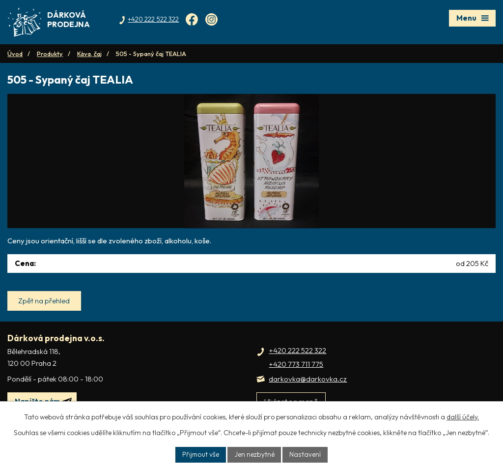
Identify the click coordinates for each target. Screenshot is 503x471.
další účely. (463, 416)
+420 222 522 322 (297, 363)
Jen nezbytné (255, 454)
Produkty (50, 54)
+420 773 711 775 (296, 377)
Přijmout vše (201, 454)
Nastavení (305, 454)
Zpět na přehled (45, 313)
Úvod (15, 54)
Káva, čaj (89, 54)
